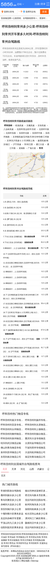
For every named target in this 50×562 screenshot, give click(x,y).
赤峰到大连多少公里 (11, 504)
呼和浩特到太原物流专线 (37, 424)
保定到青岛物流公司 (35, 457)
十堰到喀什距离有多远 (12, 513)
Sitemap (34, 561)
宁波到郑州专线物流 (35, 447)
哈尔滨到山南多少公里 (36, 513)
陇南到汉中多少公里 (35, 523)
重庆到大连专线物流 (35, 438)
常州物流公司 (22, 537)
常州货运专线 (35, 537)
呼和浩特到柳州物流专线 (13, 434)
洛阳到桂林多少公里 (35, 509)
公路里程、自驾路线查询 (24, 18)
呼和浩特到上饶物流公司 (37, 429)
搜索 (44, 11)
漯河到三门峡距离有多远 (37, 518)
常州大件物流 (26, 540)
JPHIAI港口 (15, 546)
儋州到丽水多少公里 (11, 495)
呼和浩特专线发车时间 (11, 534)
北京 (3, 475)
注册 (37, 4)
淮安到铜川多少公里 (11, 509)
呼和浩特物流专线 (30, 534)
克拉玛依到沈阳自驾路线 (37, 500)
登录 (43, 4)
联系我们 (16, 561)
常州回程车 (34, 543)
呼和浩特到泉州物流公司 (13, 438)
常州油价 (12, 537)
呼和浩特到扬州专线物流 (37, 420)
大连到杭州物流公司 (35, 452)
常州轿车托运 (22, 543)
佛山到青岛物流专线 (11, 447)
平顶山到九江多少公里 (12, 523)
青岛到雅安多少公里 (11, 500)
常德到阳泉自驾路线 (11, 491)
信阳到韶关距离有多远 (12, 527)
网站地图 (25, 561)
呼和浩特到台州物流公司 (13, 429)
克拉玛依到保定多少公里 (37, 527)
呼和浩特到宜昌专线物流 (13, 424)
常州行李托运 (10, 543)
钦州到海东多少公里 (35, 504)
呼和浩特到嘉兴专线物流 (13, 420)
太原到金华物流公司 (35, 443)
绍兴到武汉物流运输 (11, 443)
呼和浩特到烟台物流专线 (37, 434)
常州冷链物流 (14, 540)
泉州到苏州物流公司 (11, 452)
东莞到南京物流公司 (11, 457)
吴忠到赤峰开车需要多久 (13, 518)
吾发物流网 (6, 18)
